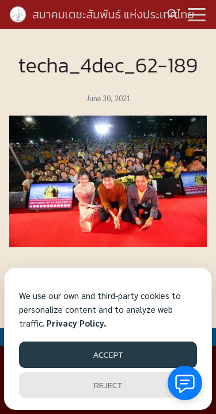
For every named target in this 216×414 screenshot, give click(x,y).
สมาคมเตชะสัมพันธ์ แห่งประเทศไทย (113, 14)
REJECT (108, 385)
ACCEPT (108, 354)
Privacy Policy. (77, 322)
